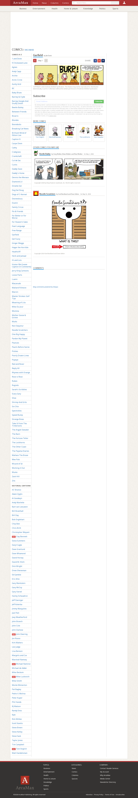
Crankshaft (17, 156)
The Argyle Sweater (20, 429)
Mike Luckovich (20, 676)
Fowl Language (18, 226)
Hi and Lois (17, 260)
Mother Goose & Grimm (19, 316)
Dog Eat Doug (18, 190)
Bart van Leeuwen (20, 506)
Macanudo (16, 283)
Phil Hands (16, 702)
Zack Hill (16, 476)
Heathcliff (16, 251)
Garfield (15, 234)
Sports (115, 8)
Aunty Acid (16, 84)
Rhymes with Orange (21, 372)
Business (23, 8)
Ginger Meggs (18, 243)
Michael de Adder (19, 668)
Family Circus (17, 207)
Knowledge (88, 8)
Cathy (14, 147)
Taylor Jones (17, 740)
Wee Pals (16, 459)
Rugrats (15, 385)
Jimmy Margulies (19, 608)
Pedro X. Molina (18, 693)
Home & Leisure (71, 8)
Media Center (105, 779)
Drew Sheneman (19, 570)
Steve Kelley (17, 732)
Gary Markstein (18, 583)
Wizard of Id (17, 463)
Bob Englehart (18, 519)
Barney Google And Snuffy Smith (20, 102)
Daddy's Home (18, 173)
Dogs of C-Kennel (19, 194)
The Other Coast (19, 446)
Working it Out (18, 468)
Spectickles (17, 410)
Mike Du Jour (17, 306)
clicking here (52, 115)
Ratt (13, 715)
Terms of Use (109, 795)
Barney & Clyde (18, 97)
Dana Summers (18, 540)
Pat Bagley (16, 689)
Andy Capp (16, 71)
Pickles (15, 351)
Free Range (17, 230)
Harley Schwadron (20, 596)
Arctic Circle (17, 80)
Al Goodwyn (17, 498)
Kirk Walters (17, 642)
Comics (74, 772)
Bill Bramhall (17, 511)
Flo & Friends (17, 211)
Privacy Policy (98, 795)
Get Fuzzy (16, 239)
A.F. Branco (16, 490)
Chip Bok (16, 523)
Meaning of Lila (18, 302)
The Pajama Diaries (20, 451)
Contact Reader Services (109, 768)
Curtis (14, 164)
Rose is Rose (17, 376)
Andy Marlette (18, 502)
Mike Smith (17, 681)
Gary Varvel (17, 591)
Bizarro (15, 116)
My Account (104, 772)
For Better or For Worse (19, 216)
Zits (13, 480)
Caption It (16, 139)
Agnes (14, 67)
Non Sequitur (18, 326)
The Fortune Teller (20, 438)
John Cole (16, 625)
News (74, 768)
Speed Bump (17, 415)
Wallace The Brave (20, 455)
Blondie (15, 120)
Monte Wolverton (19, 685)
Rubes (14, 381)
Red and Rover (18, 364)
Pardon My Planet (19, 338)
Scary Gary (16, 393)
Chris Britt (16, 528)
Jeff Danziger (17, 600)
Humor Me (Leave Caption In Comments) (21, 265)
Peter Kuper (17, 698)
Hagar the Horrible (20, 247)
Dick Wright (17, 566)
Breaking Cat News (20, 128)
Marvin (15, 292)
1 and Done (17, 58)
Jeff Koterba (17, 604)
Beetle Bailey (17, 107)
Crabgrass (16, 152)
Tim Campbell (18, 744)
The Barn (16, 434)
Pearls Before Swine (21, 347)
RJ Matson (16, 706)
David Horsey (17, 557)
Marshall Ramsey (19, 659)
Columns (75, 775)
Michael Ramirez (21, 664)
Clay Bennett (19, 536)
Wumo (14, 472)
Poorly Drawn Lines (20, 355)
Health (54, 8)
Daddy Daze (17, 169)
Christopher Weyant (20, 532)
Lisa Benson (17, 651)
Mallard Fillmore (19, 287)
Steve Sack (16, 736)
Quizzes (75, 779)
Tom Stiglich (19, 749)
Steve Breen (17, 727)
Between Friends (19, 111)
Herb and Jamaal (19, 256)
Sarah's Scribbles (19, 389)
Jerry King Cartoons (20, 270)
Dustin (15, 203)
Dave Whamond (18, 553)
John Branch (17, 621)
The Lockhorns (18, 442)
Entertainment (39, 8)
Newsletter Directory (108, 782)
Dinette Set (17, 186)
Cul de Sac (16, 160)
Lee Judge (16, 647)
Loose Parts (17, 275)
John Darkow (17, 630)
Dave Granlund (18, 549)
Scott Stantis (17, 723)
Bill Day (15, 515)
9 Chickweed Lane (19, 63)
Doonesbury (17, 198)
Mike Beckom (18, 672)
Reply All (16, 368)
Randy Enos (17, 710)
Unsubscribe (120, 795)
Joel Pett (15, 613)
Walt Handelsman (19, 753)
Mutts (14, 321)
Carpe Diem (17, 143)
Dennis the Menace (20, 177)
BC (13, 88)
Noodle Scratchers (20, 330)
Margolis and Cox (19, 655)
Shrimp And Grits (19, 402)
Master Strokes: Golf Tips (21, 297)
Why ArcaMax (105, 775)
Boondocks (16, 124)
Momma (15, 311)
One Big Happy (18, 334)
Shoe (14, 398)
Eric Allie (16, 579)
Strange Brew (18, 419)
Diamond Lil (17, 181)
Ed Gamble (16, 574)
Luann (14, 279)
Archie (14, 75)
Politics (102, 8)
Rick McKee (17, 719)
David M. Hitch (18, 562)
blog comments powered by (45, 287)
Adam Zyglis (17, 494)
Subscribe (98, 101)
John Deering (19, 634)
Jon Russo (16, 638)
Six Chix (15, 406)
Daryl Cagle (17, 545)
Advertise (89, 795)
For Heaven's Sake (20, 222)
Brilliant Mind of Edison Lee (19, 134)
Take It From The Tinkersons (19, 424)
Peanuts (15, 343)
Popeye (15, 359)
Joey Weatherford (19, 617)
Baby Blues (17, 92)
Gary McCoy (17, 587)
